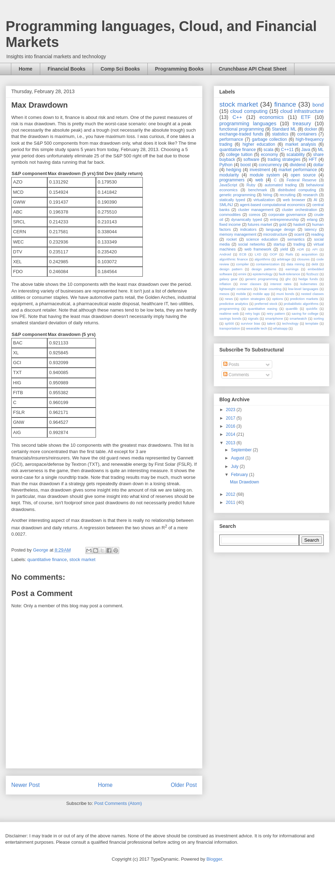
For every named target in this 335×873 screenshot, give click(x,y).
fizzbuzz (312, 274)
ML (321, 149)
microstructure (275, 234)
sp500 (229, 323)
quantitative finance (47, 559)
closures (303, 259)
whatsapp (280, 328)
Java (305, 149)
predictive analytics (233, 304)
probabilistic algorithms (301, 304)
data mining (296, 264)
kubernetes (308, 284)
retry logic (252, 313)
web (259, 179)
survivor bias (250, 323)
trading (299, 244)
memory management (237, 234)
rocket (231, 239)
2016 (231, 426)
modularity (229, 175)
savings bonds (230, 318)
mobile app (261, 294)
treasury (302, 123)
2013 (231, 442)
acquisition (309, 254)
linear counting (270, 289)
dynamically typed (246, 219)
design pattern (230, 269)
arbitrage (283, 259)
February (240, 474)
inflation (225, 284)
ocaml (299, 234)
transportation (229, 328)
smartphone (274, 318)
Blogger (214, 859)
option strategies (252, 299)
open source (303, 175)
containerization (268, 264)
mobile (241, 294)
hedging (233, 169)
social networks (251, 244)
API (314, 249)
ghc (288, 279)
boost (245, 164)
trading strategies (284, 159)
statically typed (232, 200)
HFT (313, 159)
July (235, 466)
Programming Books (179, 69)
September (242, 449)
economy (269, 154)
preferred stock (266, 304)
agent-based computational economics (272, 205)
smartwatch (298, 318)
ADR (300, 249)
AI (315, 200)
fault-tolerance (289, 274)
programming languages (247, 123)
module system (265, 175)
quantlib (292, 309)
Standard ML (284, 129)
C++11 (287, 149)
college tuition (239, 154)
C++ (237, 117)
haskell (299, 224)
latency (311, 229)
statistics (280, 134)
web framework (257, 249)
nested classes (312, 294)
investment (260, 169)
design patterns (263, 269)
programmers (231, 179)
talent (271, 323)
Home (25, 69)
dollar (318, 164)
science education (262, 239)
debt (315, 264)
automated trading (281, 185)
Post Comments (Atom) (118, 803)
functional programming (241, 129)
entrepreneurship (284, 219)
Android (225, 254)
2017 (231, 418)
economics (272, 117)
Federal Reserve (301, 180)
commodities (230, 214)
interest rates (281, 284)
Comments (236, 374)
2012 (231, 494)
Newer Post (25, 785)
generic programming (261, 279)
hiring (267, 195)
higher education (259, 144)
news (229, 299)
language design (280, 229)
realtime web (229, 313)
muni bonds (285, 294)
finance (285, 104)
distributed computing (297, 190)
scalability (295, 154)
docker (310, 129)
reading (317, 234)
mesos (224, 294)
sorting (318, 318)
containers (307, 134)
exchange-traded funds (241, 134)
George (41, 550)
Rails (289, 254)
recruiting (287, 195)
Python (225, 164)
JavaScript (228, 185)
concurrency (270, 164)
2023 (231, 409)
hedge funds (308, 279)
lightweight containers (235, 289)
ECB (242, 254)
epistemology (262, 274)
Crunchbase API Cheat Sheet (252, 69)
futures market (260, 224)
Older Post (184, 785)
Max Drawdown (244, 482)
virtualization (264, 200)
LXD (258, 254)
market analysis (300, 144)
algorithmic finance (233, 259)
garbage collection (269, 139)
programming (229, 309)
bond (318, 105)
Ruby (250, 185)
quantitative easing (263, 309)
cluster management (255, 209)
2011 (231, 502)
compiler (242, 264)
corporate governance (287, 214)
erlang (312, 219)
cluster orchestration (299, 209)
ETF (306, 117)
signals (253, 318)
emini (242, 274)
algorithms (262, 259)
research (310, 195)
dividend (297, 164)
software (251, 159)
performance (231, 139)
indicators (248, 229)
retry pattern (276, 313)
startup (279, 244)
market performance (298, 169)
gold (282, 224)
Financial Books (66, 69)
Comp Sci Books (120, 69)
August (238, 458)
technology (290, 323)
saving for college (305, 313)
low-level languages (303, 289)
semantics (296, 239)
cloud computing (249, 111)
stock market (82, 559)
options (277, 299)
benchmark (257, 190)
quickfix (311, 309)
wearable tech (256, 328)
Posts (231, 364)
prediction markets (304, 299)
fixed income (230, 224)
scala (268, 149)
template (311, 323)
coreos (254, 214)
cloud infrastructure (302, 111)
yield (284, 249)
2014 (231, 434)
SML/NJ (226, 205)
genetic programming (237, 195)
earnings (292, 269)
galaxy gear (228, 279)
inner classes (250, 284)
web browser (294, 200)
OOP (273, 254)
